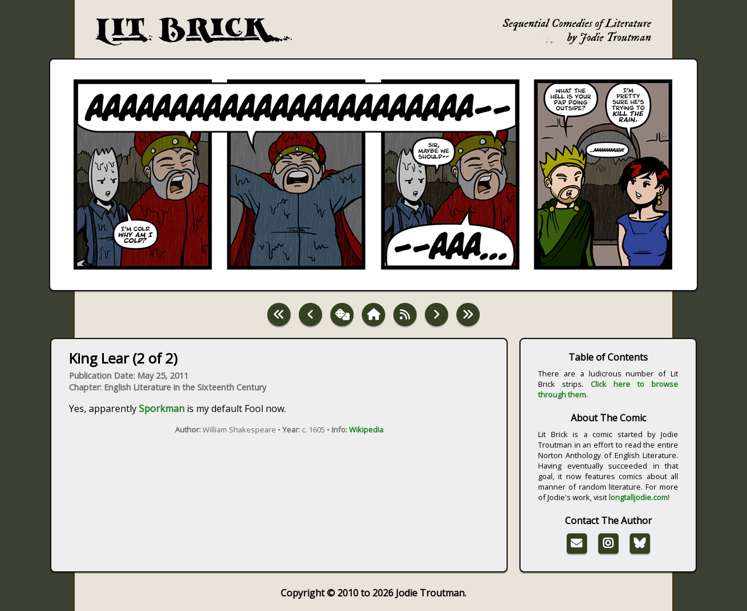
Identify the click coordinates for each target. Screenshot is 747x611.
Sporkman (161, 408)
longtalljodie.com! (639, 497)
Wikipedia (366, 429)
